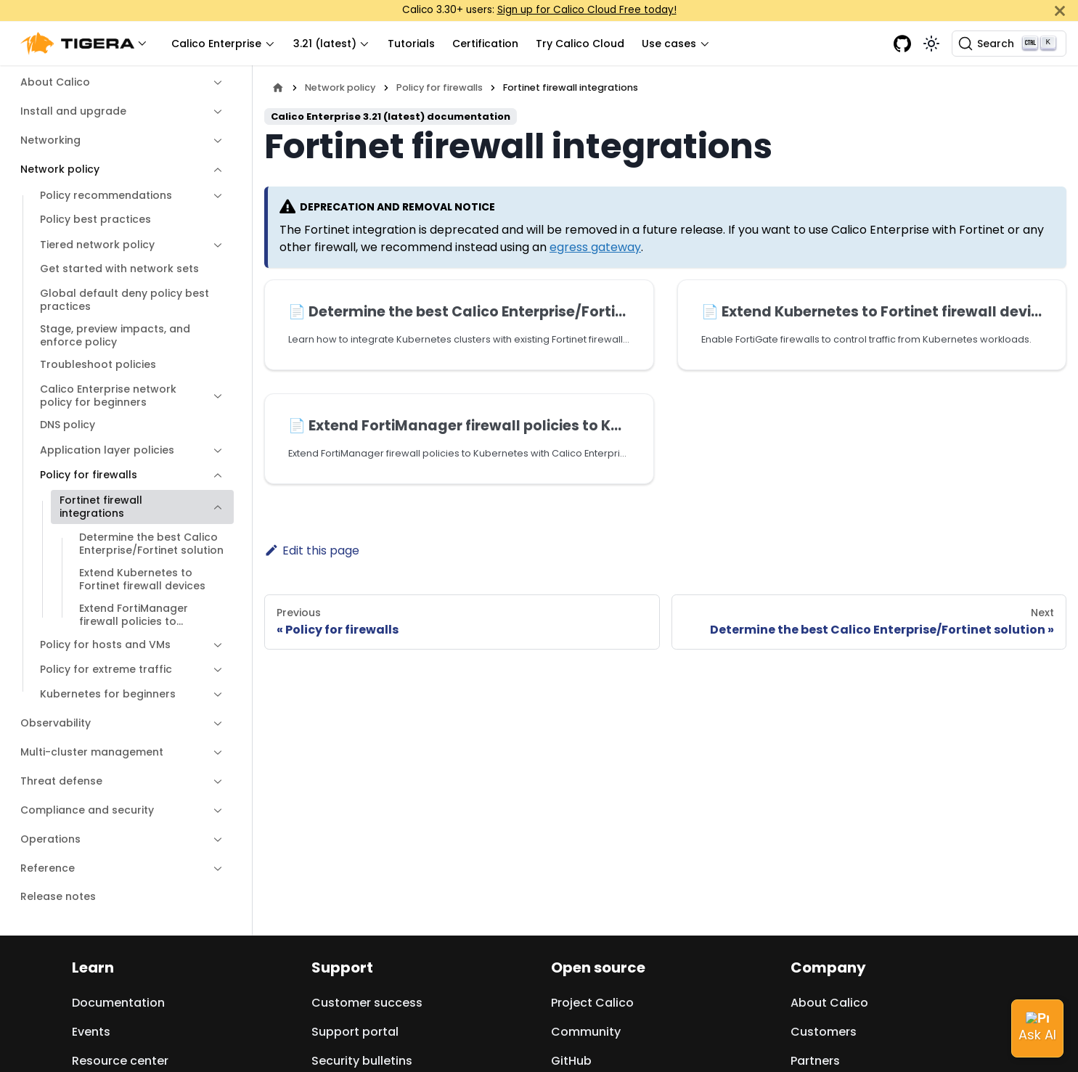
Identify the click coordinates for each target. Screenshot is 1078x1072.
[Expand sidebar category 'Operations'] (218, 839)
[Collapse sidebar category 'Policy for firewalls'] (218, 475)
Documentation (118, 1002)
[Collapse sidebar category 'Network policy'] (218, 169)
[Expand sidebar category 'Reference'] (218, 868)
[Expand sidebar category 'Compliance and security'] (218, 810)
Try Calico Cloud (580, 43)
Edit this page (311, 550)
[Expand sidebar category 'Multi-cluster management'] (218, 752)
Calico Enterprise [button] (216, 43)
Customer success (366, 1002)
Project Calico (592, 1002)
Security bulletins (361, 1060)
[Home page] (278, 87)
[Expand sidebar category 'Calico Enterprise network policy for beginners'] (218, 396)
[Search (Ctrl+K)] (1009, 43)
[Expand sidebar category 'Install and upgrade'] (218, 111)
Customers (824, 1031)
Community (586, 1031)
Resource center (120, 1060)
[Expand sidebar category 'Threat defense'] (218, 781)
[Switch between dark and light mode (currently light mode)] (931, 43)
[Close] (1060, 10)
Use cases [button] (669, 43)
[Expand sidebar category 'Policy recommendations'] (218, 196)
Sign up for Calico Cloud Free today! (587, 10)
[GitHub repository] (902, 43)
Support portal (355, 1031)
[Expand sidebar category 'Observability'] (218, 723)
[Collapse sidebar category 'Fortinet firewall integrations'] (218, 507)
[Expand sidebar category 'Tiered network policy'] (218, 245)
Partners (815, 1060)
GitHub (571, 1060)
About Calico (829, 1002)
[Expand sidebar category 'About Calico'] (218, 82)
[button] (87, 44)
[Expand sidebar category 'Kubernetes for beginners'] (218, 694)
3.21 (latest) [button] (324, 43)
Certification (485, 43)
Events (91, 1031)
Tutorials (411, 43)
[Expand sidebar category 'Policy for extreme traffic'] (218, 670)
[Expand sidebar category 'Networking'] (218, 140)
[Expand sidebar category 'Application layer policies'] (218, 450)
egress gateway (595, 247)
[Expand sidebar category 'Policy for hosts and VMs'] (218, 645)
